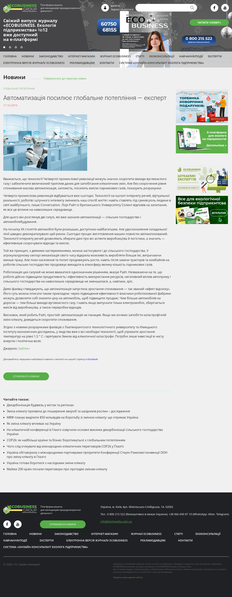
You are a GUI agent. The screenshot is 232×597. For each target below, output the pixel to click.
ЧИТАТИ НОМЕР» (209, 22)
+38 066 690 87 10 (180, 514)
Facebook (92, 359)
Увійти (115, 6)
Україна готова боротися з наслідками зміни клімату (46, 463)
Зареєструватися (122, 9)
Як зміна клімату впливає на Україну (34, 423)
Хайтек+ (24, 348)
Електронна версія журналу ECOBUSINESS (34, 63)
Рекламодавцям (82, 63)
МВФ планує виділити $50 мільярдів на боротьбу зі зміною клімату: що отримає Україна (72, 417)
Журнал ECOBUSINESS (115, 56)
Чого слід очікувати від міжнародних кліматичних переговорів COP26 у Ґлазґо (65, 446)
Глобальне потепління (19, 88)
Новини (28, 56)
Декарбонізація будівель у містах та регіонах (40, 405)
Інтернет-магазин (81, 56)
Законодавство (51, 56)
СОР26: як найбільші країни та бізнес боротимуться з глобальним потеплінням (66, 440)
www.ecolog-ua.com (181, 566)
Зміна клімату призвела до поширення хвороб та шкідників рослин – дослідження (68, 411)
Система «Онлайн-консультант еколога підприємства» (161, 63)
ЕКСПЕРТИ (215, 56)
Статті (140, 56)
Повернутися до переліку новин (65, 78)
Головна (10, 56)
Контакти (107, 63)
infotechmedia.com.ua (116, 521)
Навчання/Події (191, 56)
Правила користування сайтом (128, 577)
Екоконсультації (161, 56)
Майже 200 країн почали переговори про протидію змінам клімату (57, 469)
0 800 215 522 (116, 514)
